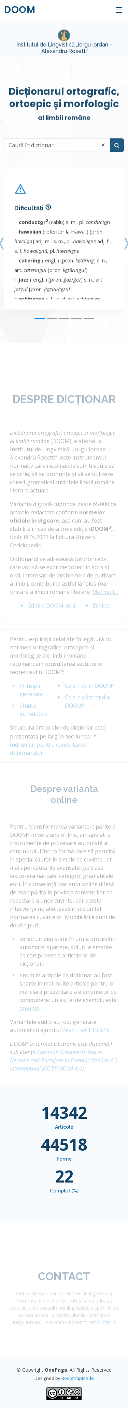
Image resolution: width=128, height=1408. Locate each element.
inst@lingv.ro (102, 1330)
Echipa (101, 613)
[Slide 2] (52, 325)
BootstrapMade (77, 1378)
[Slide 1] (39, 325)
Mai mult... (105, 599)
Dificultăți (29, 214)
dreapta (29, 1016)
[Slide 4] (76, 325)
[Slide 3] (64, 325)
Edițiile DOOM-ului (51, 613)
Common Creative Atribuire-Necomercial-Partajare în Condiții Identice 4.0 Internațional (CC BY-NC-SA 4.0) (63, 1068)
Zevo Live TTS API (85, 1038)
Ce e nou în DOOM (90, 693)
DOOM (19, 9)
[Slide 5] (89, 325)
